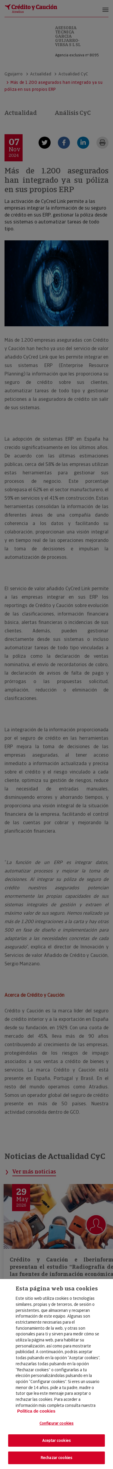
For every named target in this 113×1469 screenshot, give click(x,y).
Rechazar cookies (56, 1457)
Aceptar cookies (56, 1440)
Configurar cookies (56, 1423)
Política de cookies (36, 1411)
